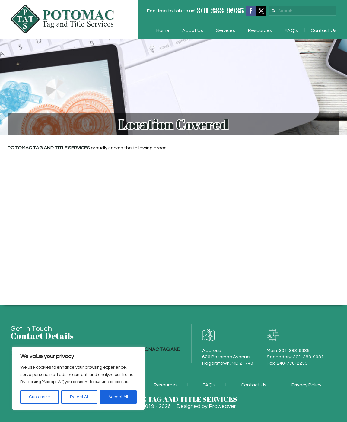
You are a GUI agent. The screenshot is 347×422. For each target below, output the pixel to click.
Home (162, 30)
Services (225, 30)
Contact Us (323, 30)
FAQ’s (291, 30)
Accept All (118, 397)
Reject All (79, 397)
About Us (192, 30)
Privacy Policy (306, 384)
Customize (39, 397)
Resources (260, 30)
